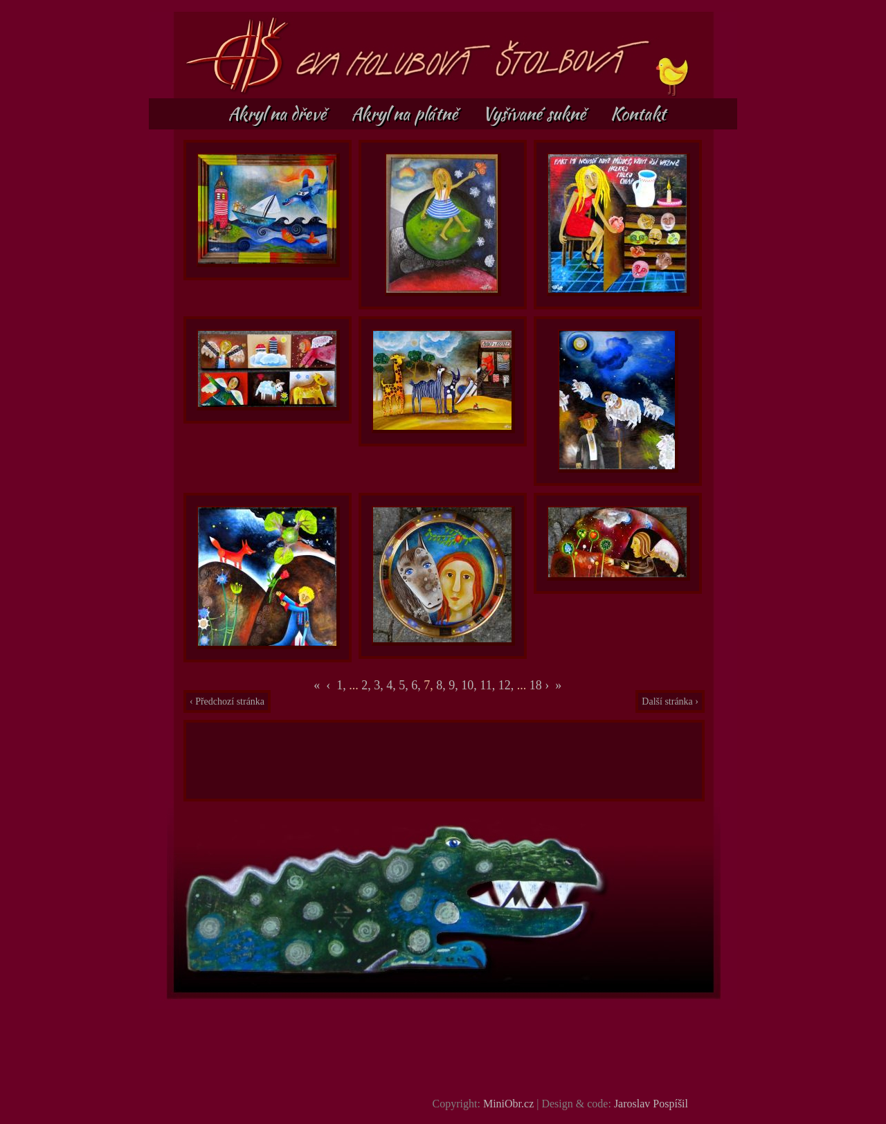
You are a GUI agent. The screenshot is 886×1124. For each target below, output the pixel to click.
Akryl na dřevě (279, 113)
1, (341, 685)
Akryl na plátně (406, 113)
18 (536, 685)
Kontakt (638, 113)
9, (455, 685)
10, (470, 685)
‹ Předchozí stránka (227, 701)
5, (405, 685)
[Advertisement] (444, 760)
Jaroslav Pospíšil (651, 1103)
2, (367, 685)
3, (380, 685)
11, (489, 685)
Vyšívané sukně (536, 113)
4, (392, 685)
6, (417, 685)
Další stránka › (670, 701)
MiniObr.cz (508, 1103)
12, (507, 685)
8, (442, 685)
